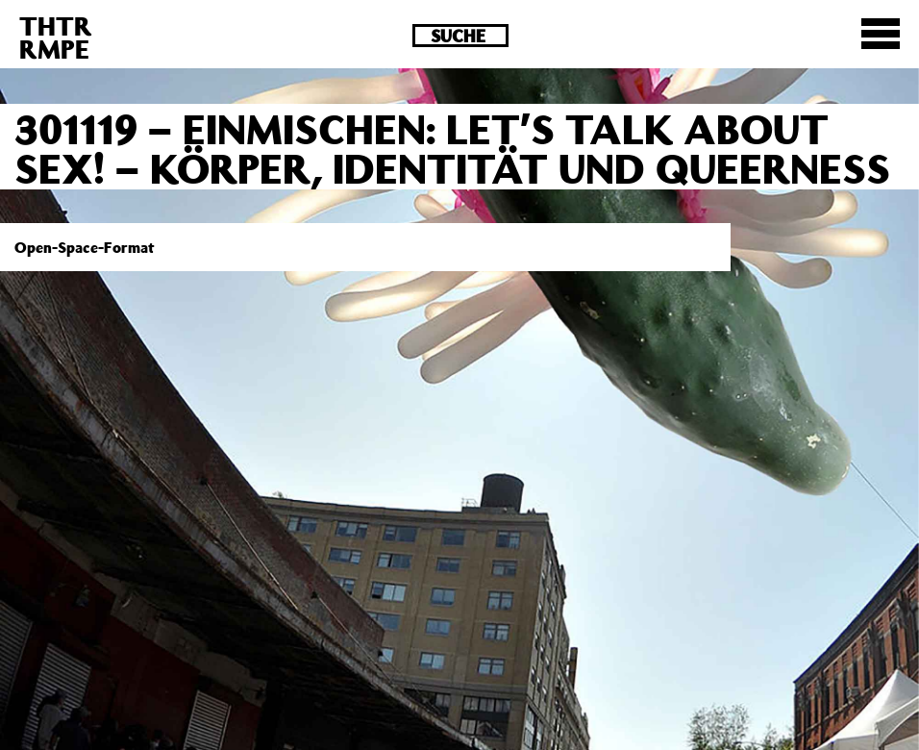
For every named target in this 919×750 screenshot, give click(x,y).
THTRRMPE (55, 37)
